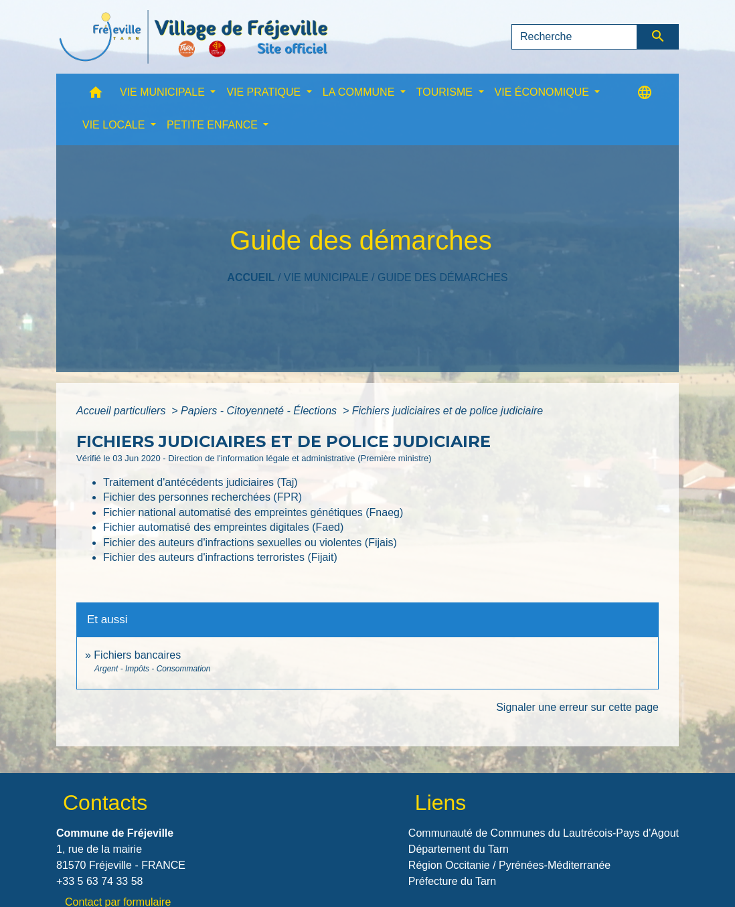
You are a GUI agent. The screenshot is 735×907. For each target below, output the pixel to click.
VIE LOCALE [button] (115, 125)
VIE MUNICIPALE (326, 277)
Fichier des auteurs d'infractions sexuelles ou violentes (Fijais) (250, 542)
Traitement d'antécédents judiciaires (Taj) (200, 482)
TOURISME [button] (446, 92)
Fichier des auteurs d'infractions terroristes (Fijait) (220, 557)
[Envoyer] (658, 37)
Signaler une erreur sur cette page (577, 707)
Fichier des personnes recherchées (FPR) (202, 497)
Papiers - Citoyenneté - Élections (260, 410)
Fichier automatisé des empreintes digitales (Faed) (223, 527)
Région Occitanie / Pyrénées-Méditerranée (509, 865)
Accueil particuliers (122, 410)
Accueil (250, 277)
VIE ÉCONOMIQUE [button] (543, 92)
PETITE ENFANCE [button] (213, 125)
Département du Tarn (458, 849)
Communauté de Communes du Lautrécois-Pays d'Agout (543, 833)
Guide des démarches (443, 277)
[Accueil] (193, 37)
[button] (95, 95)
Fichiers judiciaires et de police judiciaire (447, 410)
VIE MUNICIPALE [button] (164, 92)
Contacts (105, 803)
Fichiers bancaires (137, 655)
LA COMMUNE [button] (360, 92)
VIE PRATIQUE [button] (264, 92)
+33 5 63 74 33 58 (99, 881)
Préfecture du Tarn (452, 881)
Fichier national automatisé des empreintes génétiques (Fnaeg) (253, 512)
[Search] (574, 37)
